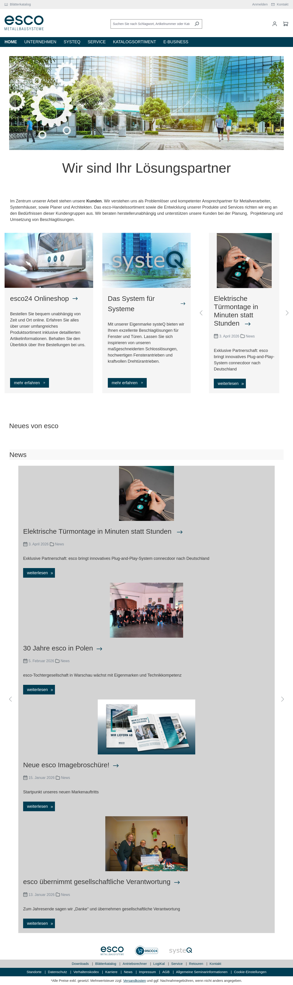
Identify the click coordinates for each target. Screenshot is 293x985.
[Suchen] (196, 24)
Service (177, 964)
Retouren (196, 964)
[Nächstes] (280, 102)
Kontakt (215, 964)
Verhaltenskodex (86, 972)
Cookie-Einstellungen (250, 972)
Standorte (34, 972)
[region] (146, 103)
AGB (166, 972)
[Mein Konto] (274, 23)
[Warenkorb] (284, 23)
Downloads (81, 964)
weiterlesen (229, 383)
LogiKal (159, 964)
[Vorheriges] (12, 102)
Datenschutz (58, 972)
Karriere (112, 972)
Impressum (148, 972)
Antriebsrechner (135, 964)
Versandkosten (134, 980)
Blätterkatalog (106, 964)
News (128, 972)
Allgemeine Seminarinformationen (202, 972)
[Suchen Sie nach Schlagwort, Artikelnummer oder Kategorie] (151, 24)
